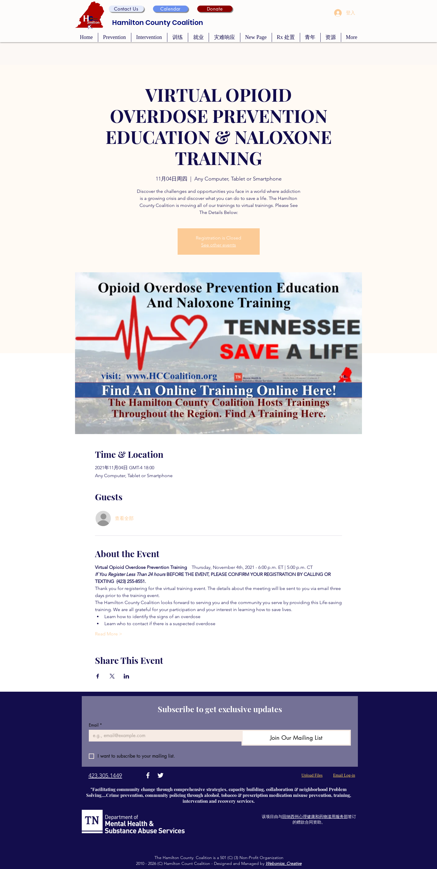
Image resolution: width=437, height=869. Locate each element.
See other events (218, 245)
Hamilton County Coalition (157, 22)
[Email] (163, 735)
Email (95, 724)
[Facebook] (148, 775)
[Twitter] (160, 775)
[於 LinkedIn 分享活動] (126, 676)
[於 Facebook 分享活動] (98, 676)
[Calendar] (170, 9)
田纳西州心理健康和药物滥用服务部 (315, 816)
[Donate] (214, 9)
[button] (126, 9)
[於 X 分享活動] (112, 676)
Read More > (108, 634)
